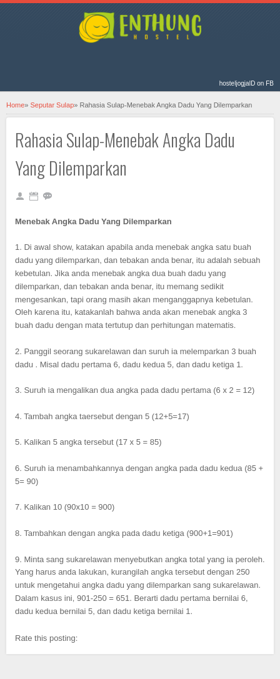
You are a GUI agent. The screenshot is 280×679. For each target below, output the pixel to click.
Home (15, 105)
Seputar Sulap (52, 105)
